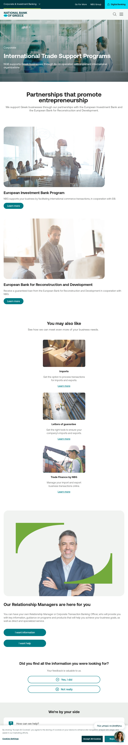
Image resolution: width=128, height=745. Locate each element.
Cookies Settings (10, 741)
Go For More (81, 4)
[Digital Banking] (116, 4)
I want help (25, 643)
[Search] (114, 14)
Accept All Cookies (92, 741)
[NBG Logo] (15, 14)
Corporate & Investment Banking (22, 4)
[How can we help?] (64, 723)
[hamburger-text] (121, 14)
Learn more (13, 205)
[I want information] (25, 632)
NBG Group (95, 4)
